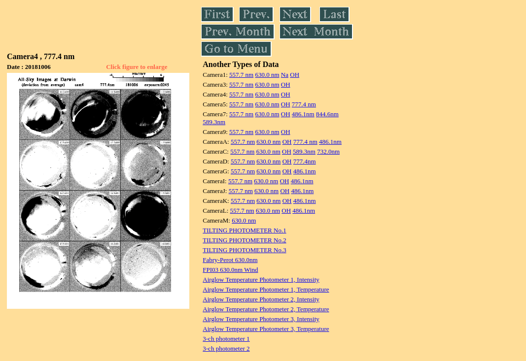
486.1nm (303, 114)
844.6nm (327, 114)
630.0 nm (267, 74)
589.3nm (214, 122)
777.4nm (304, 161)
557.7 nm (241, 74)
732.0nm (328, 151)
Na (284, 74)
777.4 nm (304, 104)
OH (294, 74)
